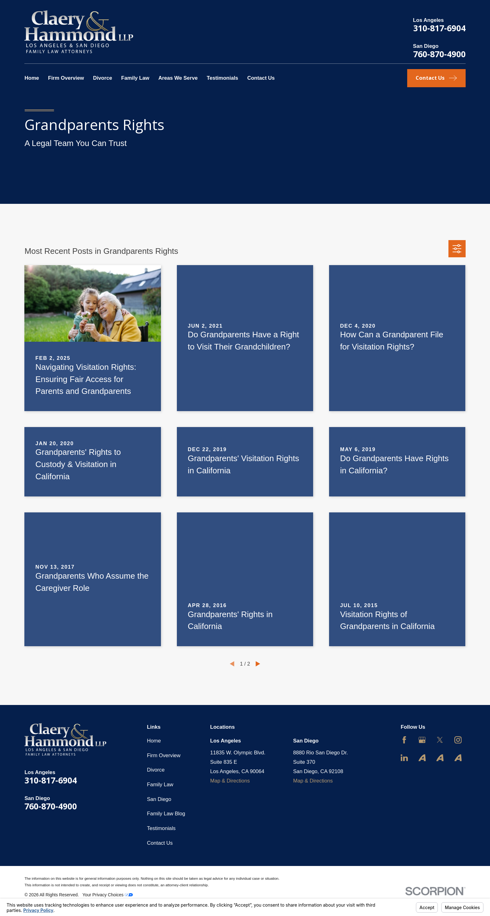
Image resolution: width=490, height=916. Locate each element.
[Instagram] (458, 739)
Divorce (156, 770)
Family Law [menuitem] (135, 78)
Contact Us (159, 843)
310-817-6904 (439, 28)
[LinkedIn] (404, 757)
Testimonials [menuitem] (222, 78)
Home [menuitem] (31, 78)
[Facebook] (404, 739)
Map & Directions (230, 781)
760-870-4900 (439, 54)
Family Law (160, 785)
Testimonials (161, 828)
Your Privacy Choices (107, 894)
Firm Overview (163, 755)
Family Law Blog (166, 814)
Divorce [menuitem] (102, 78)
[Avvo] (422, 757)
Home (154, 741)
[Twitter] (439, 739)
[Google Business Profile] (422, 739)
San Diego (159, 799)
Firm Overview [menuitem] (66, 78)
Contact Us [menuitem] (261, 78)
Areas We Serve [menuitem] (178, 78)
